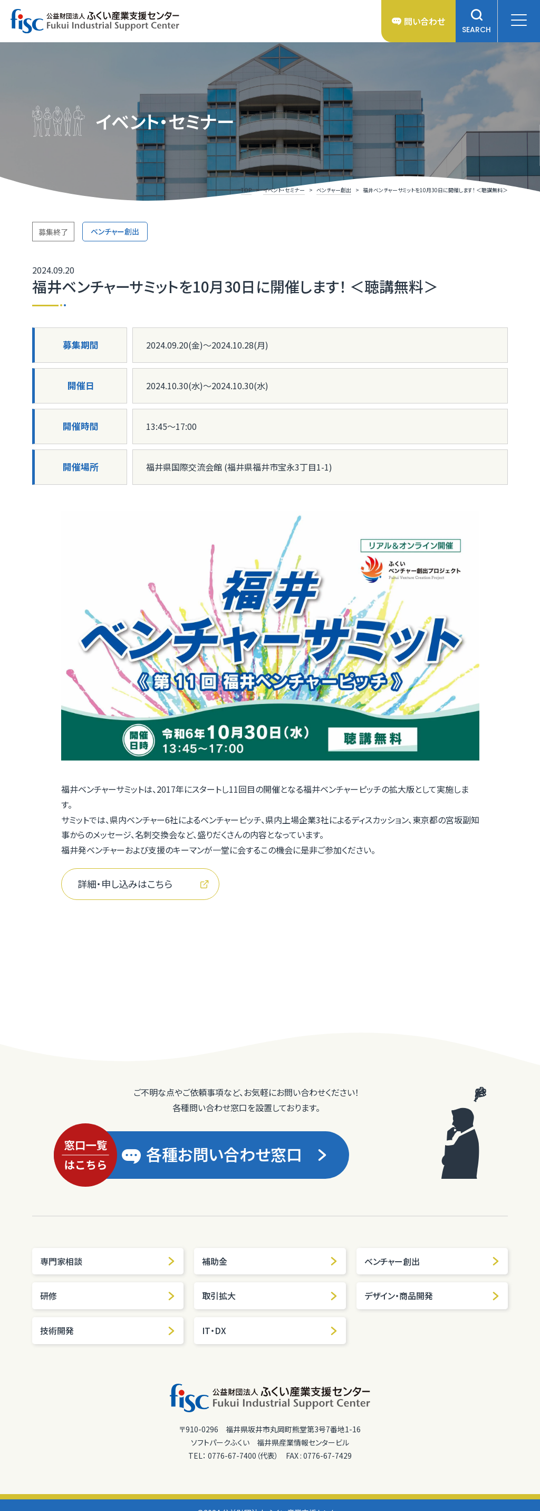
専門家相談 (108, 1261)
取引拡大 (270, 1295)
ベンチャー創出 (432, 1261)
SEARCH (476, 21)
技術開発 (108, 1330)
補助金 (270, 1261)
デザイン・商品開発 (432, 1295)
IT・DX (270, 1330)
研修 (108, 1295)
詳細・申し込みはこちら (143, 883)
